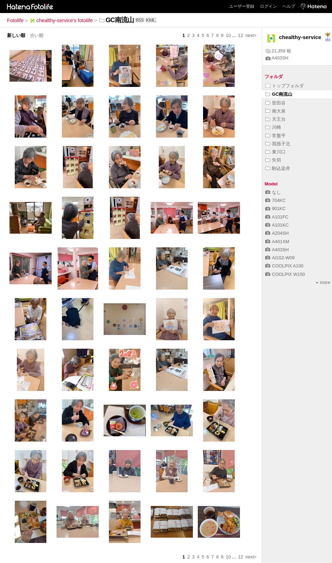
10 (228, 35)
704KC (275, 200)
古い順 (37, 35)
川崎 (273, 127)
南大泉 (275, 111)
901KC (275, 208)
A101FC (276, 217)
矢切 (273, 160)
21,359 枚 (278, 50)
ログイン (268, 6)
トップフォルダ (284, 85)
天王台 (275, 119)
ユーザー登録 (241, 6)
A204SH (277, 233)
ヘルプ (288, 6)
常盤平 (275, 135)
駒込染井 (277, 168)
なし (273, 192)
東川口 (275, 151)
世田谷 (275, 103)
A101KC (277, 225)
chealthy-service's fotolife (61, 20)
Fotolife (15, 20)
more (323, 282)
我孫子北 (277, 143)
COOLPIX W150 (285, 274)
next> (250, 35)
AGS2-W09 (280, 257)
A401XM (277, 241)
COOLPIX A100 (284, 265)
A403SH (277, 58)
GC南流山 (278, 94)
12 (240, 35)
